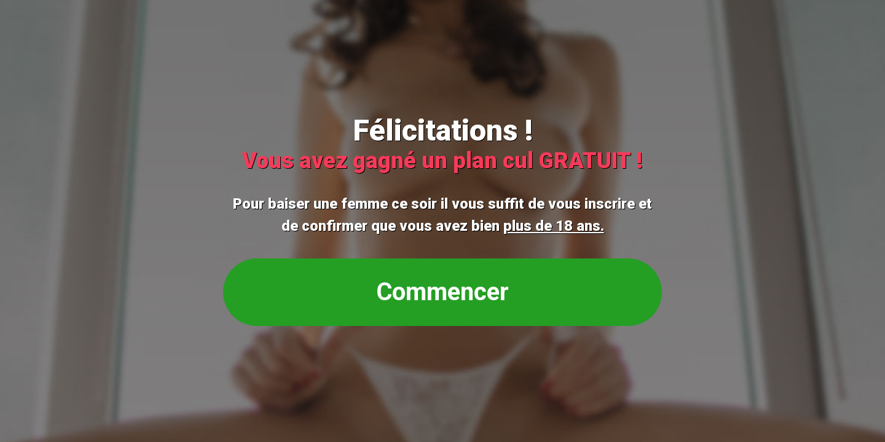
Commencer (442, 291)
